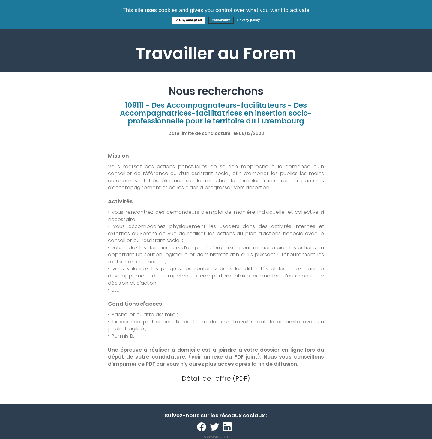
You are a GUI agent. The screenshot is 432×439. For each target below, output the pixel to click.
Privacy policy (248, 20)
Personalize (221, 20)
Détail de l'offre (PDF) (216, 378)
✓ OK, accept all (189, 20)
